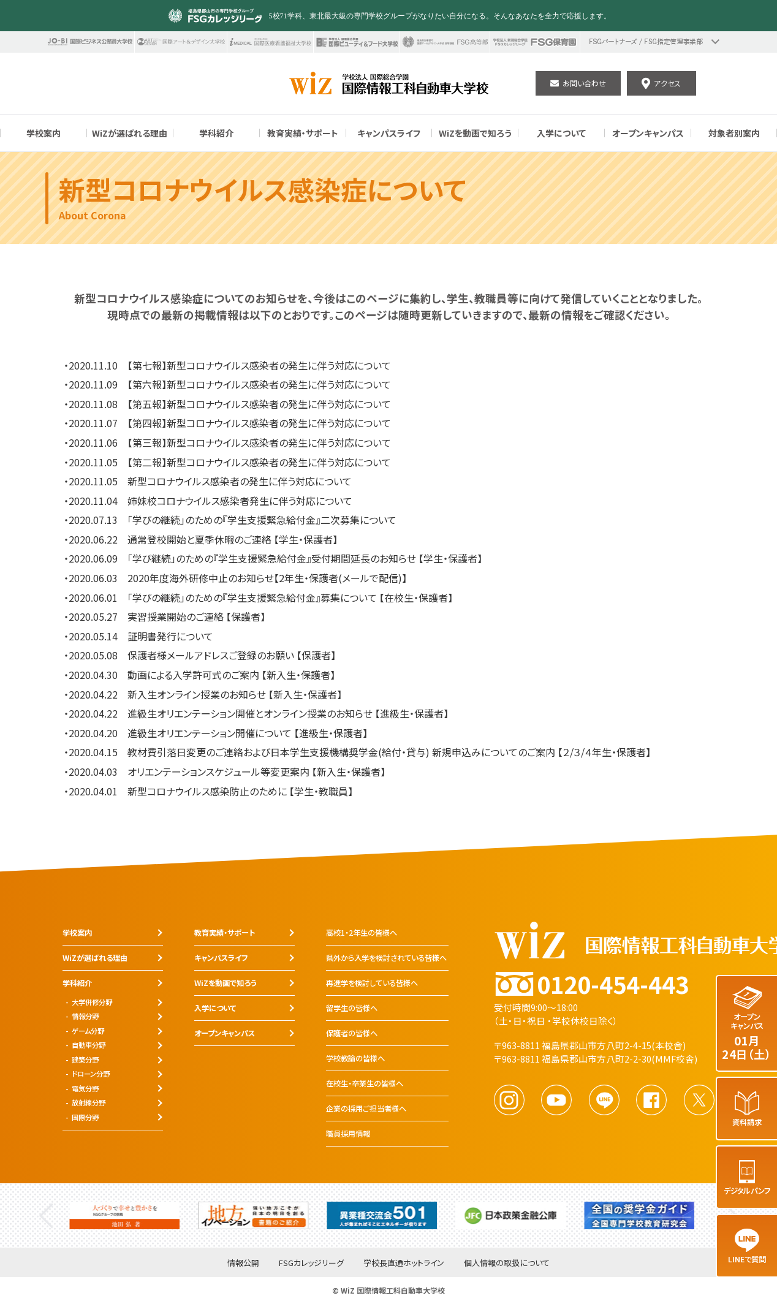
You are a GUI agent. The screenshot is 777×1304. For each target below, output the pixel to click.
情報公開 (243, 1263)
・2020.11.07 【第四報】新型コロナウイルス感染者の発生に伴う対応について (227, 422)
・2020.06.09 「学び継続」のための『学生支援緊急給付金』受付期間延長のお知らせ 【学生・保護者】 (273, 558)
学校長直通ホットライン (403, 1263)
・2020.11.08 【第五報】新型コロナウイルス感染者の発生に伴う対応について (227, 403)
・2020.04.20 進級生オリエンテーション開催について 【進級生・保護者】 (216, 733)
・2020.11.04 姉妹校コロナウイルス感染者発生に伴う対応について (208, 500)
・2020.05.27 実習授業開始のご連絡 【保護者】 (164, 616)
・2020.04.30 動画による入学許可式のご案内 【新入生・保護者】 (199, 674)
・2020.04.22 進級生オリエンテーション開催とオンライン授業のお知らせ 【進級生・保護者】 (256, 713)
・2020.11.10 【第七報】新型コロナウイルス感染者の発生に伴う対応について (227, 365)
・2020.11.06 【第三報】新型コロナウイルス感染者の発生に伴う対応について (227, 442)
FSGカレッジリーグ (311, 1263)
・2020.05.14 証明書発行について (138, 636)
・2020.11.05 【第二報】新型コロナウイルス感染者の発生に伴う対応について (227, 462)
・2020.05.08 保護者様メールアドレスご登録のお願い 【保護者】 (200, 655)
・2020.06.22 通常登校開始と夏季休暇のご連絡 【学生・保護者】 (201, 539)
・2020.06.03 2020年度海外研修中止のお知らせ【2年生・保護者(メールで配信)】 (235, 577)
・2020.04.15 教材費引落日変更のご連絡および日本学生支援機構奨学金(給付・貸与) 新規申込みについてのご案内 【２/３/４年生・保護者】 (357, 752)
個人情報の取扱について (507, 1263)
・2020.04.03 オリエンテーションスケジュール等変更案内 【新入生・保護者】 (224, 771)
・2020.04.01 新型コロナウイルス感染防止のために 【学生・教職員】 (208, 791)
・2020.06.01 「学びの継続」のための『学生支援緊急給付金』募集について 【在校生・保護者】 (258, 597)
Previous (46, 1215)
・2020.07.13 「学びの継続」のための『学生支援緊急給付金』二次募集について (230, 519)
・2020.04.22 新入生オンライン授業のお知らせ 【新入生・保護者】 (203, 694)
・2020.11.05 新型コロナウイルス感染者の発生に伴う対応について (208, 481)
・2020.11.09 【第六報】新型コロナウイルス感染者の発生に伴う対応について (227, 384)
